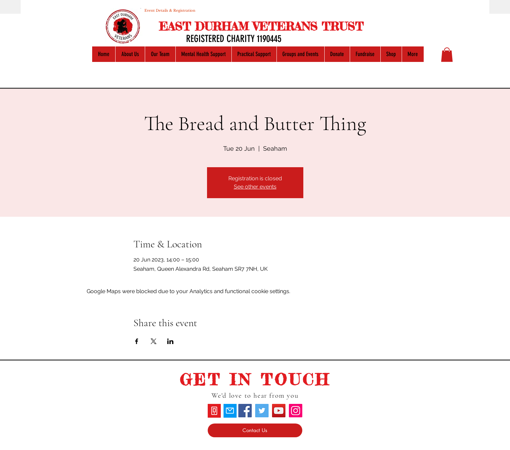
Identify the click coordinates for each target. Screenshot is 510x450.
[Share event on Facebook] (136, 341)
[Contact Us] (255, 430)
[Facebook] (245, 410)
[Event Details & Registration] (170, 10)
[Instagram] (295, 410)
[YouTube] (278, 410)
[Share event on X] (153, 341)
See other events (255, 186)
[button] (447, 54)
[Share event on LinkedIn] (170, 341)
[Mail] (230, 411)
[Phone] (214, 411)
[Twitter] (262, 410)
